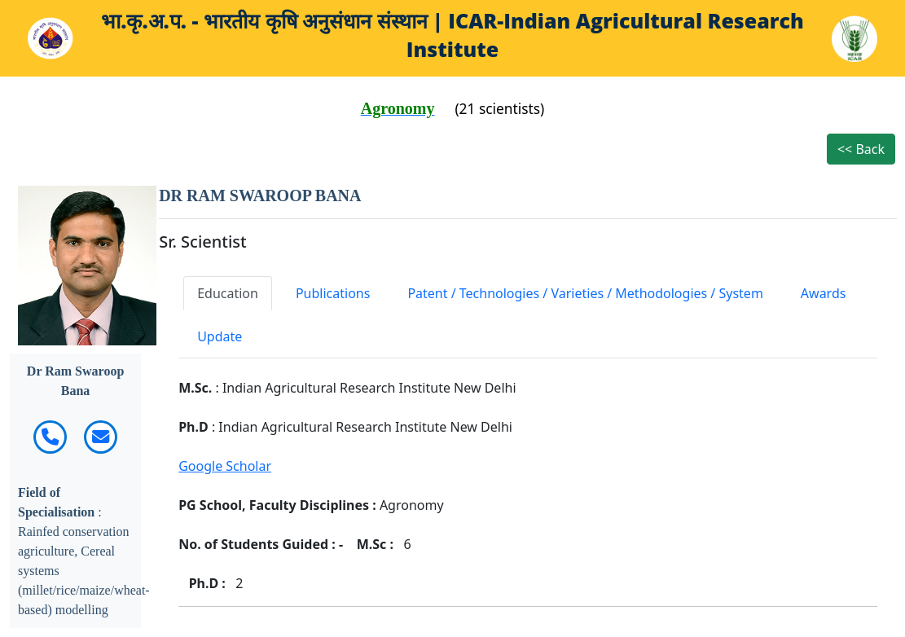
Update (219, 336)
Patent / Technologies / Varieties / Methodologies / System (584, 293)
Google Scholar (224, 466)
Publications (333, 293)
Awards (823, 293)
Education (227, 293)
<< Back (861, 149)
